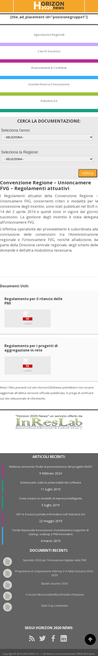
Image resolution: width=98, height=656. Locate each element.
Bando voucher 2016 (54, 583)
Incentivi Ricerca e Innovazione (49, 84)
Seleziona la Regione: (20, 152)
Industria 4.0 (49, 101)
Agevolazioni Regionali (49, 35)
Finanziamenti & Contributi (49, 68)
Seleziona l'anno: (15, 130)
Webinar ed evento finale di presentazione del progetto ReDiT (50, 467)
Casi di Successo (49, 51)
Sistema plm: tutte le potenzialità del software (50, 482)
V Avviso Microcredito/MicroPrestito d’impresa (54, 594)
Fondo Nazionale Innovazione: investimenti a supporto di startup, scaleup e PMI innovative (50, 532)
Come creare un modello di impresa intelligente (50, 498)
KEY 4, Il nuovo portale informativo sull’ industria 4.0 (51, 514)
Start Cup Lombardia (54, 605)
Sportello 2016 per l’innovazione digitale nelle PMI (54, 560)
